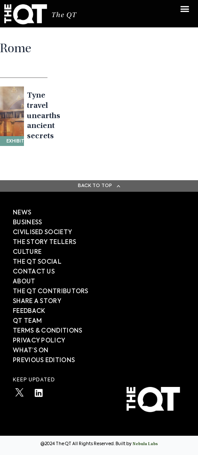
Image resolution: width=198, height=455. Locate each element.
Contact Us (34, 272)
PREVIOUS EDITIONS (44, 360)
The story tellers (44, 242)
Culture (27, 252)
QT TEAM (27, 321)
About (24, 281)
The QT (64, 15)
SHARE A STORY (37, 301)
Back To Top (95, 185)
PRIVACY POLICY (39, 341)
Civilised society (42, 232)
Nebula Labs (145, 444)
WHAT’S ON (31, 350)
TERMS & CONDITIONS (47, 331)
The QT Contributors (51, 291)
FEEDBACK (29, 311)
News (22, 213)
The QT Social (37, 262)
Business (27, 222)
